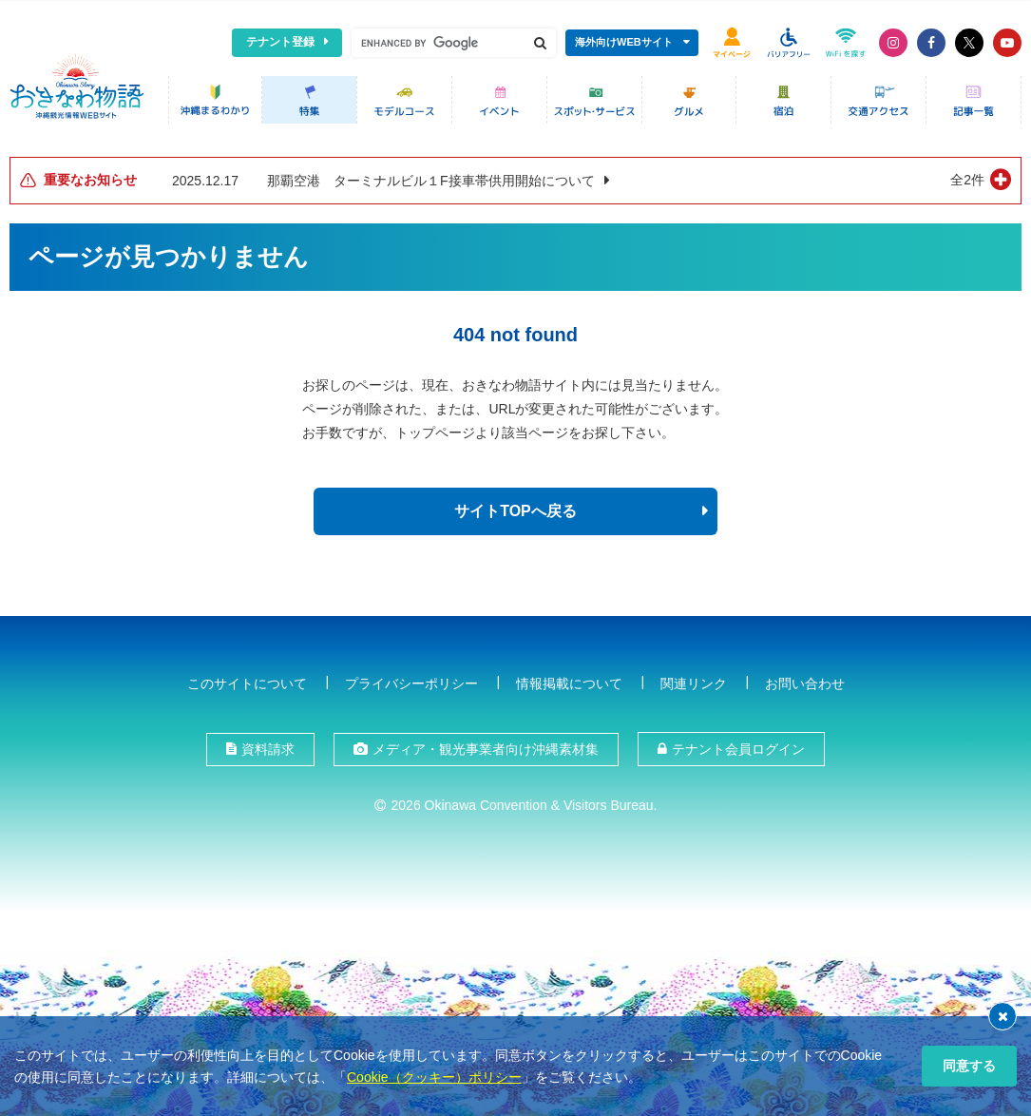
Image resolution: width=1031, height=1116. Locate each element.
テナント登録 (280, 41)
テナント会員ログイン (738, 745)
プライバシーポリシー (411, 678)
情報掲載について (569, 678)
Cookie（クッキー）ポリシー (434, 1077)
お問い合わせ (805, 678)
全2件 (967, 175)
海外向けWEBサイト (624, 42)
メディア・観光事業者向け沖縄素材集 (485, 745)
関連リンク (693, 678)
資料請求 (268, 745)
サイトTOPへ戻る (515, 507)
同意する (969, 1065)
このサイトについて (247, 678)
